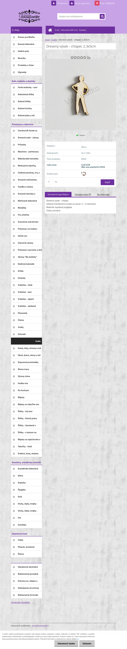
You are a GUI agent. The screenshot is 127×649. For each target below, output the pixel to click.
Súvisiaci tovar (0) (83, 194)
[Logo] (30, 16)
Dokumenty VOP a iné (69, 30)
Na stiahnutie (103, 194)
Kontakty (82, 30)
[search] (102, 16)
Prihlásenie (62, 3)
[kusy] (50, 181)
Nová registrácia (82, 3)
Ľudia (54, 39)
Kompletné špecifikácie (58, 194)
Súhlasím (86, 643)
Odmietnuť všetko (65, 643)
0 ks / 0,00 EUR (107, 3)
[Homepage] (50, 30)
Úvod (47, 39)
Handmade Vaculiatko (20, 602)
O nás (57, 30)
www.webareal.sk (40, 625)
